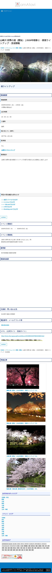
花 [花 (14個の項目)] (24, 550)
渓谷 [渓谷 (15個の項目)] (32, 547)
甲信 (3, 523)
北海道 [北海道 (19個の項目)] (39, 545)
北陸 (3, 527)
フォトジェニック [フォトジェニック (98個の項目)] (5, 545)
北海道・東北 (5, 497)
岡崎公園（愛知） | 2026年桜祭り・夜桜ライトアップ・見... (22, 423)
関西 (3, 503)
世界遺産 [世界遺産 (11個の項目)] (25, 545)
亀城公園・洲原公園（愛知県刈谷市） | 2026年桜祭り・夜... (22, 489)
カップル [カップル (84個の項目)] (14, 543)
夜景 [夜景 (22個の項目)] (3, 547)
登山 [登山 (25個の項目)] (44, 547)
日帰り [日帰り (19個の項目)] (18, 547)
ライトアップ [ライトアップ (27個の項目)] (13, 545)
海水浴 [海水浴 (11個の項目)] (29, 547)
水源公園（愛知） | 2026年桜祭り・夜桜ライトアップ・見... (22, 456)
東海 (3, 525)
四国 (3, 507)
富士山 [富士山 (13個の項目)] (14, 547)
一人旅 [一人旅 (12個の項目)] (21, 545)
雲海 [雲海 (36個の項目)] (30, 550)
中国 (3, 505)
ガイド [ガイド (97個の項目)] (18, 543)
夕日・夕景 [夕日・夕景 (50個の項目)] (47, 545)
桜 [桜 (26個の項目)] (26, 547)
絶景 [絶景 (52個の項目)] (19, 550)
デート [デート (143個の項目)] (22, 543)
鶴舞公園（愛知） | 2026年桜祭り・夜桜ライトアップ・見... (22, 390)
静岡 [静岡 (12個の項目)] (32, 550)
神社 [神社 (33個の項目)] (3, 550)
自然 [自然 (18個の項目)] (22, 550)
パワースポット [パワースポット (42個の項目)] (38, 543)
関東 (3, 499)
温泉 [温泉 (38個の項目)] (35, 547)
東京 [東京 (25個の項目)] (21, 547)
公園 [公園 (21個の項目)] (29, 545)
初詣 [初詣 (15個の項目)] (36, 545)
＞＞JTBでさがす (6, 207)
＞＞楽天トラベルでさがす (9, 199)
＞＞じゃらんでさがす (8, 202)
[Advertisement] (26, 23)
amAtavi (3, 217)
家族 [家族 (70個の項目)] (11, 547)
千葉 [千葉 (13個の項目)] (43, 545)
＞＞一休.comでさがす (8, 204)
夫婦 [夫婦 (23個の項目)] (8, 547)
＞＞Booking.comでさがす (9, 209)
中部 (3, 501)
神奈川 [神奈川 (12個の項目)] (47, 547)
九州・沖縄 (4, 509)
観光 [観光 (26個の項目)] (27, 550)
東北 (3, 519)
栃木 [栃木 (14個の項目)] (24, 547)
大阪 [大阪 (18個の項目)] (6, 547)
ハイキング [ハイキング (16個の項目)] (31, 543)
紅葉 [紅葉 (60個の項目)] (17, 550)
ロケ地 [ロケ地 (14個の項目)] (18, 545)
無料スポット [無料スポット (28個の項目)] (40, 547)
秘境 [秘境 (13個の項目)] (14, 550)
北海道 (3, 517)
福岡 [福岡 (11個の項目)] (11, 550)
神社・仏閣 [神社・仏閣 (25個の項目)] (7, 550)
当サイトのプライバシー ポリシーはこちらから (34, 570)
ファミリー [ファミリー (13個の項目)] (44, 543)
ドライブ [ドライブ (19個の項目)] (26, 543)
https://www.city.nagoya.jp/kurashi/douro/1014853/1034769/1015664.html (22, 336)
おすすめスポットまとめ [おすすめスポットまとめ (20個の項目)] (7, 543)
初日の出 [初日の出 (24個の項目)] (33, 545)
